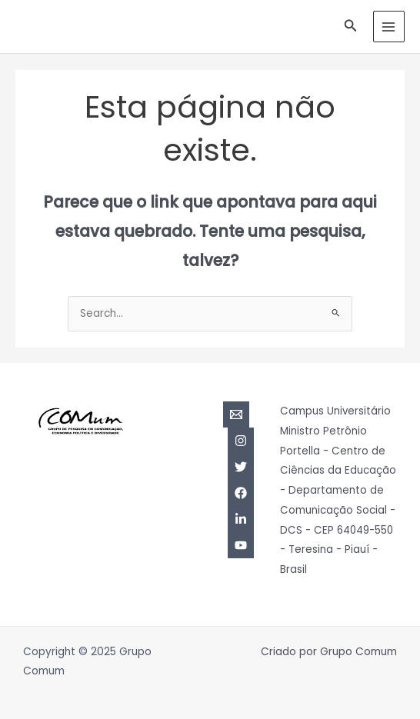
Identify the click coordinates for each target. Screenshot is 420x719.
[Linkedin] (241, 519)
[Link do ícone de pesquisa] (351, 27)
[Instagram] (241, 441)
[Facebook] (241, 493)
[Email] (236, 414)
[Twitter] (241, 467)
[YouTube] (241, 545)
